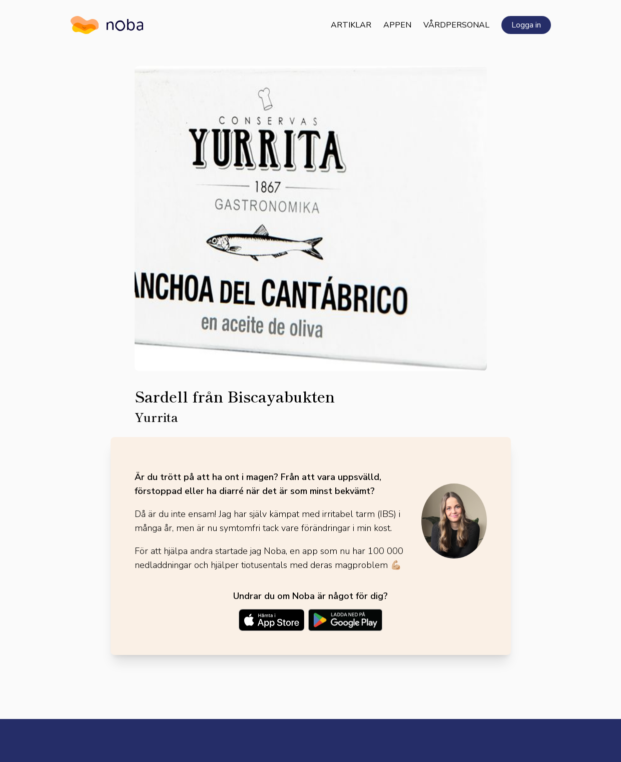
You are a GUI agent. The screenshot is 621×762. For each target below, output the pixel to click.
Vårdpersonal (456, 25)
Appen (397, 25)
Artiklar (351, 25)
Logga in (526, 25)
